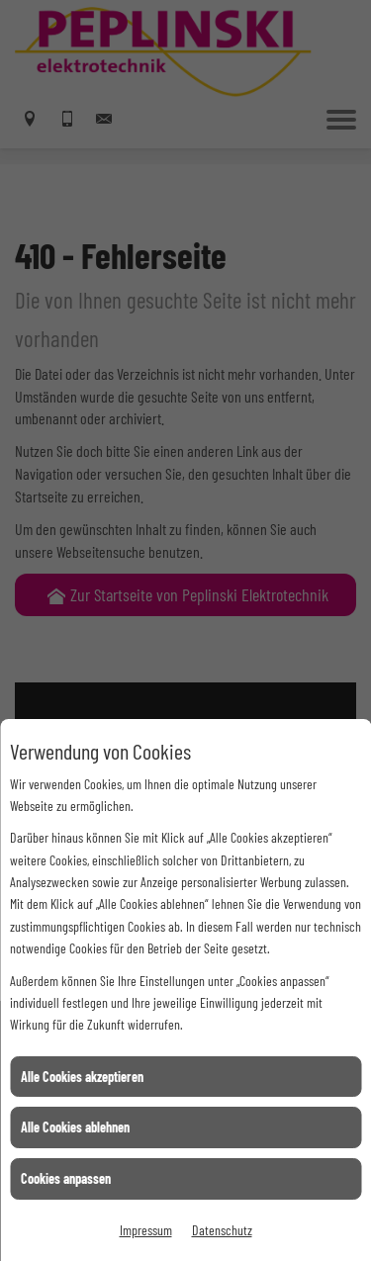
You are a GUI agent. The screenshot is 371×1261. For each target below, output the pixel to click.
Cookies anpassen (66, 1178)
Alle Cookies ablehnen (75, 1127)
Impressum (146, 1229)
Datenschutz (222, 1229)
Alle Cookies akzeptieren (82, 1076)
